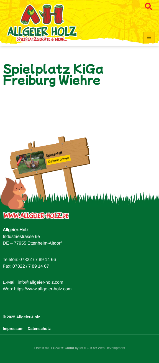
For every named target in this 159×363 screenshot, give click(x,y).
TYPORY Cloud (62, 348)
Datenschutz (39, 328)
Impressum (13, 328)
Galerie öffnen (59, 160)
